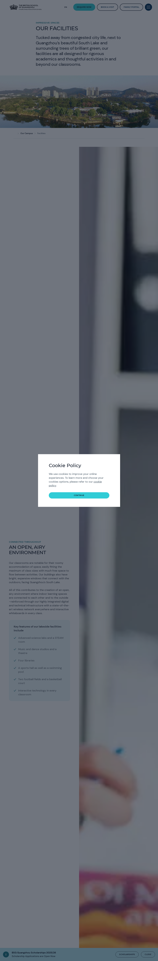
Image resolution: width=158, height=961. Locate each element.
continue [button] (79, 495)
